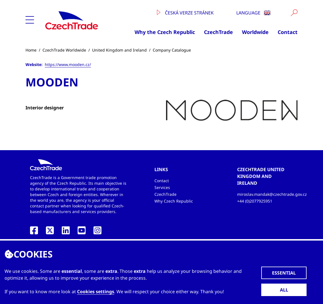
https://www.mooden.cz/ (68, 64)
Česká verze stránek (185, 13)
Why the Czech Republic (165, 32)
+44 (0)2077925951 (254, 201)
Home (31, 50)
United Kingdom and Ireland (119, 50)
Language (253, 13)
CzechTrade (218, 32)
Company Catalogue (172, 50)
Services (162, 187)
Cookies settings (95, 291)
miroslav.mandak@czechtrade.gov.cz (272, 194)
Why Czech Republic (173, 201)
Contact (288, 32)
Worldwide (255, 32)
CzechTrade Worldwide (64, 50)
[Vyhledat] (294, 12)
